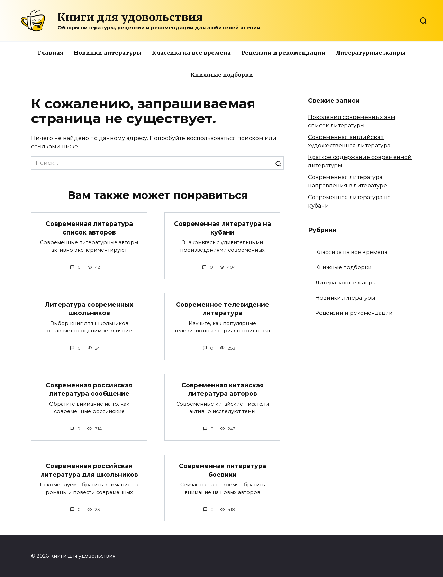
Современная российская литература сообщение (89, 389)
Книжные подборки (221, 74)
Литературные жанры (371, 52)
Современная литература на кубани (222, 228)
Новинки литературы (108, 52)
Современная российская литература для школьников (89, 470)
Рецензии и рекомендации (283, 52)
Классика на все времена (191, 52)
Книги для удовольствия (130, 17)
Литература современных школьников (89, 309)
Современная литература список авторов (89, 228)
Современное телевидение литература (222, 309)
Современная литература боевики (222, 470)
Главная (50, 52)
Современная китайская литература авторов (222, 389)
